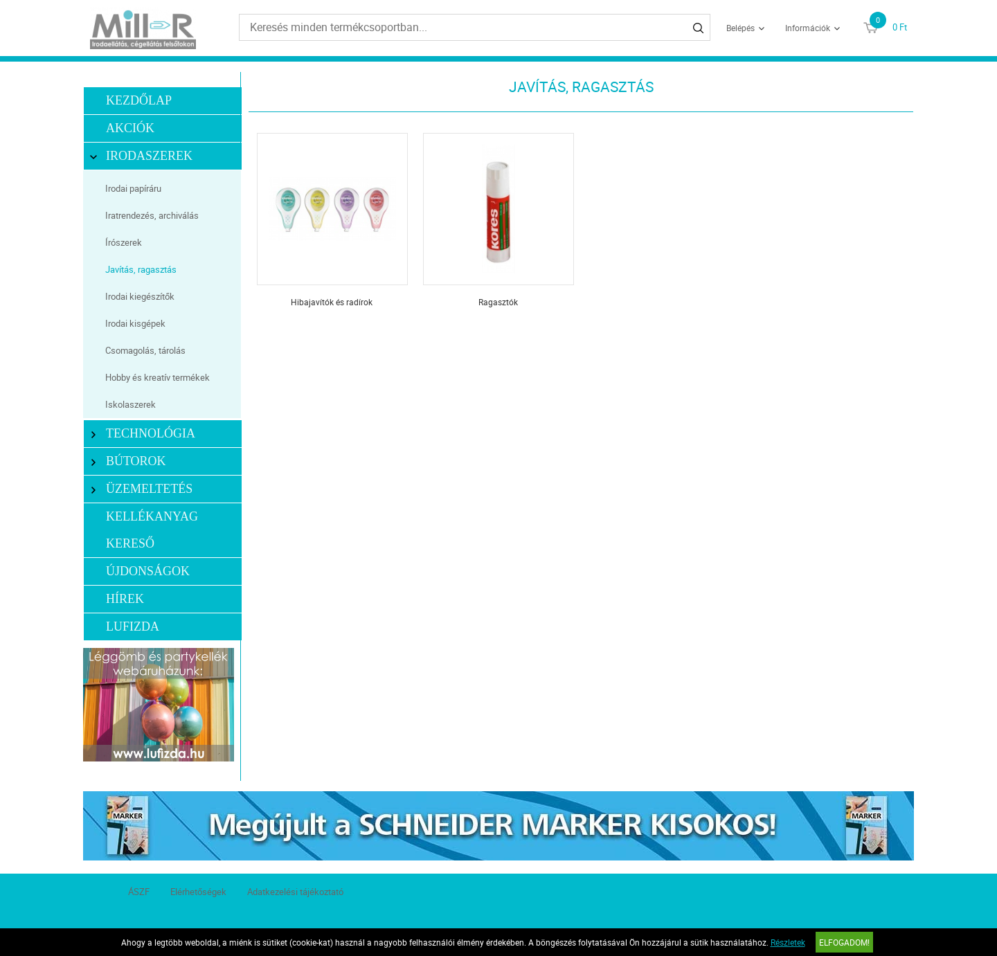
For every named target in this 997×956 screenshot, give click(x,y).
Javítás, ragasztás (141, 269)
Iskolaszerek (130, 404)
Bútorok (128, 461)
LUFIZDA (132, 626)
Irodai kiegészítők (139, 296)
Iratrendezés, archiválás (152, 215)
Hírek (125, 599)
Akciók (130, 128)
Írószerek (123, 242)
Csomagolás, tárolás (145, 350)
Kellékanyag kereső (152, 529)
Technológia (143, 433)
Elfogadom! (844, 942)
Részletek (788, 942)
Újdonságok (148, 571)
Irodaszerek (141, 156)
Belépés (740, 27)
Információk (807, 27)
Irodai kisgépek (135, 323)
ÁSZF (139, 891)
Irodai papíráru (133, 188)
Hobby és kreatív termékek (157, 377)
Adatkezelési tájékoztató (295, 891)
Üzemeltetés (141, 489)
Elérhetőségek (198, 891)
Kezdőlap (139, 100)
